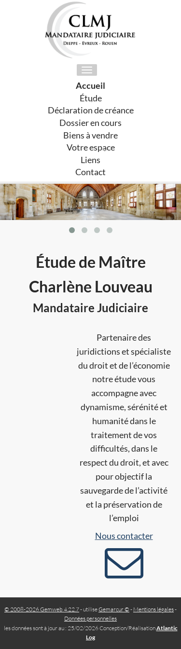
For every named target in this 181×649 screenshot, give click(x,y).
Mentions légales (153, 609)
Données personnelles (90, 618)
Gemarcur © (113, 609)
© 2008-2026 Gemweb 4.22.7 (41, 609)
